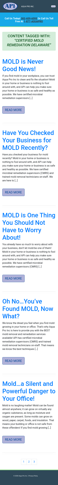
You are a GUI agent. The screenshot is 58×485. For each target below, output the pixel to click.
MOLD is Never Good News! (22, 65)
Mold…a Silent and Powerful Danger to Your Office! (29, 391)
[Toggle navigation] (53, 6)
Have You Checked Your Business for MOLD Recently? (28, 140)
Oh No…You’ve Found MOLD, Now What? (27, 309)
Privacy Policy (33, 476)
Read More (13, 110)
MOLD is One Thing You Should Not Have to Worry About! (28, 226)
